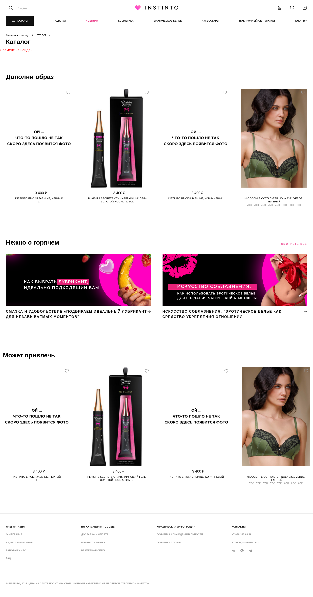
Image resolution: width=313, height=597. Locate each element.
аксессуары (210, 20)
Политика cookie (169, 542)
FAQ (8, 558)
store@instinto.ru (245, 542)
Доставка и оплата (94, 534)
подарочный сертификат (257, 20)
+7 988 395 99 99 (242, 534)
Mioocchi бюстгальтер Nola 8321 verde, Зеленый (274, 200)
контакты (239, 526)
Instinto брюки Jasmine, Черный (39, 198)
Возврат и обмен (93, 542)
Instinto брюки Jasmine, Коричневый (195, 198)
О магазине (14, 534)
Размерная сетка (93, 550)
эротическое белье (168, 20)
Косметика (125, 20)
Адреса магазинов (19, 542)
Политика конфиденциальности (180, 534)
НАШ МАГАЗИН (15, 526)
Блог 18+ (301, 20)
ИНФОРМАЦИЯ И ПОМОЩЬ (98, 526)
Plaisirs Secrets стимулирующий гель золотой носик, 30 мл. (117, 200)
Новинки (92, 20)
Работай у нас (16, 550)
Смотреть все (294, 244)
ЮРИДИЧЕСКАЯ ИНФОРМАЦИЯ (176, 526)
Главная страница (18, 35)
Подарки (60, 20)
